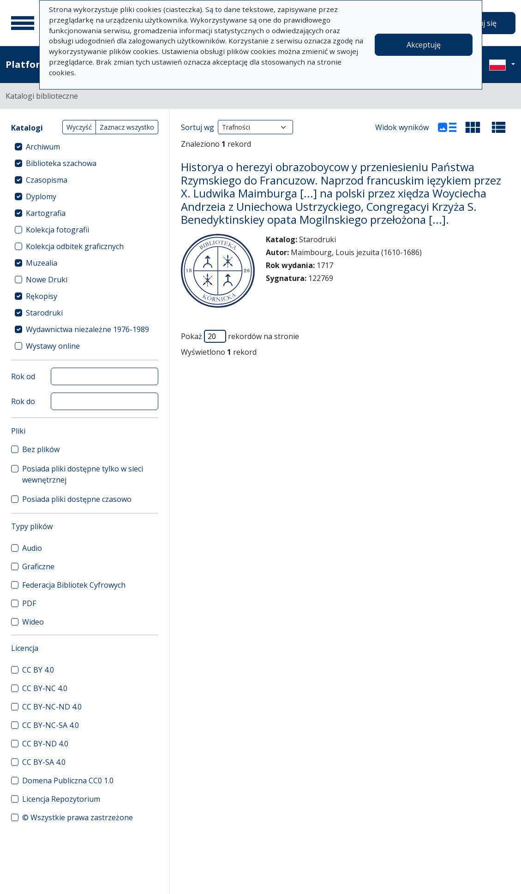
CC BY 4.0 (38, 670)
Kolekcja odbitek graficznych (75, 246)
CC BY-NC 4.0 (44, 688)
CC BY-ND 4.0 (45, 744)
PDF (29, 603)
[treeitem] (84, 146)
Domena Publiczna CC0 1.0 (68, 780)
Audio (32, 548)
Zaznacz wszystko (127, 127)
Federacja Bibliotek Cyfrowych (74, 585)
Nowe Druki (46, 279)
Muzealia (41, 263)
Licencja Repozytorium (61, 799)
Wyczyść (79, 127)
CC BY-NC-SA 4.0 (50, 725)
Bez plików (41, 449)
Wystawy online (53, 346)
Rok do (23, 401)
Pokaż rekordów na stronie (240, 336)
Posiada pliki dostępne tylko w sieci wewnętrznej (82, 474)
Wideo (33, 622)
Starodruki (44, 313)
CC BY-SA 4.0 (44, 762)
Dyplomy (41, 196)
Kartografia (46, 213)
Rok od (23, 376)
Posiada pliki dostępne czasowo (77, 499)
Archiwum (43, 147)
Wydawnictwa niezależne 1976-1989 (87, 329)
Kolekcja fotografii (57, 230)
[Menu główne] (23, 23)
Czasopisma (46, 180)
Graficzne (38, 566)
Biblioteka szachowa (61, 163)
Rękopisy (41, 296)
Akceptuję (424, 45)
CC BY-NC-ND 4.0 (52, 707)
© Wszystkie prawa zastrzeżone (77, 817)
